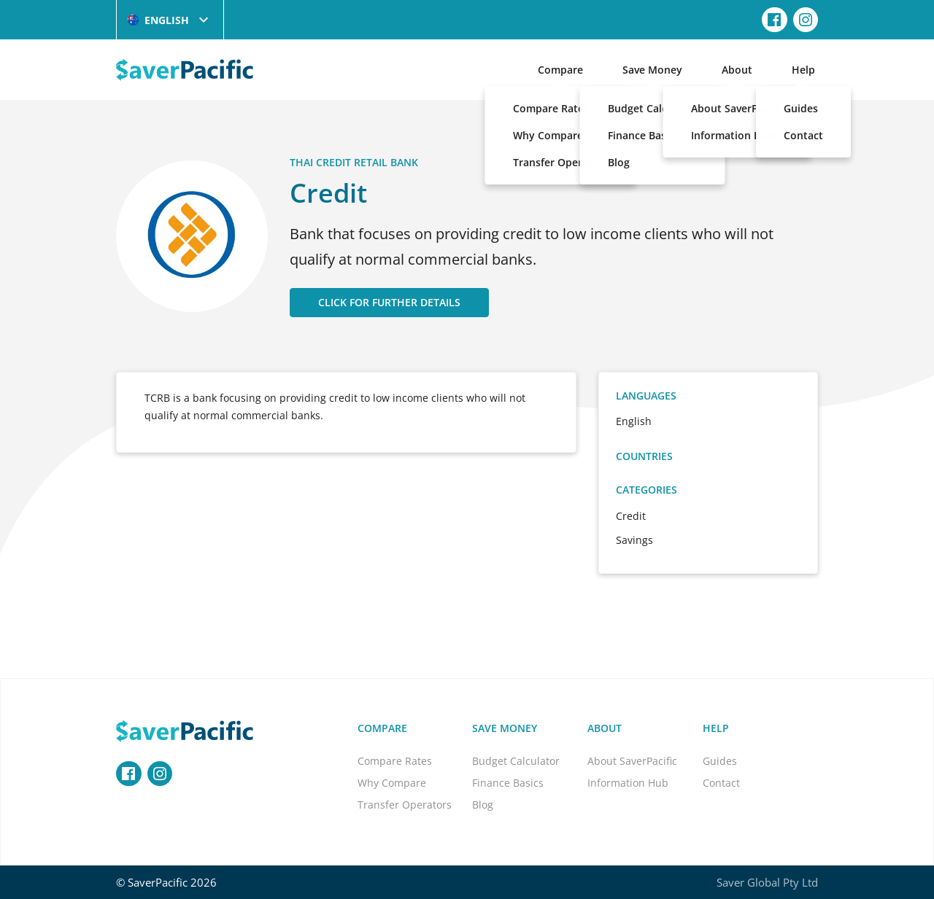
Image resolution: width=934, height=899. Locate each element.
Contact (721, 783)
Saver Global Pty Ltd (767, 882)
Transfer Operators (405, 805)
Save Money (652, 70)
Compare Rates (395, 761)
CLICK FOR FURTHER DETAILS (389, 302)
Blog (482, 805)
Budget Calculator (516, 761)
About (737, 70)
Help (803, 70)
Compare (560, 70)
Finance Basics (508, 783)
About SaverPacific (632, 761)
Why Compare (392, 783)
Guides (720, 761)
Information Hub (627, 783)
